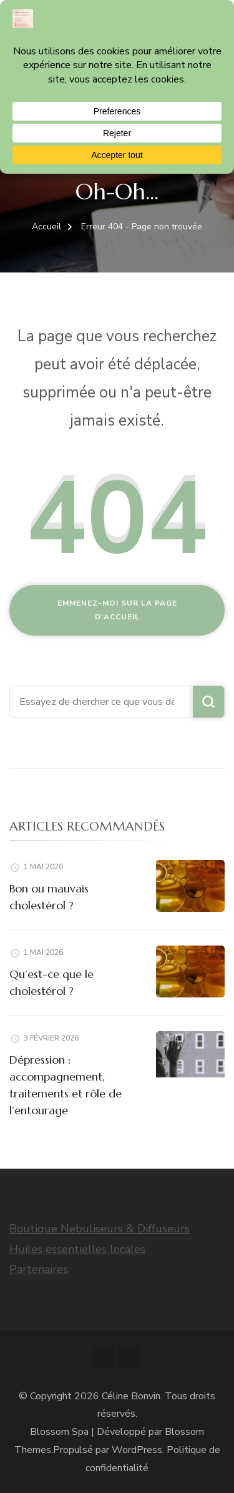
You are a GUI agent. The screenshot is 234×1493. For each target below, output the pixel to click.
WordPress (137, 1450)
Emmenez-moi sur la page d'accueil (117, 610)
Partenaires (38, 1269)
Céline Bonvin (131, 1396)
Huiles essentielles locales (77, 1249)
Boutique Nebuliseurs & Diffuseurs (99, 1228)
